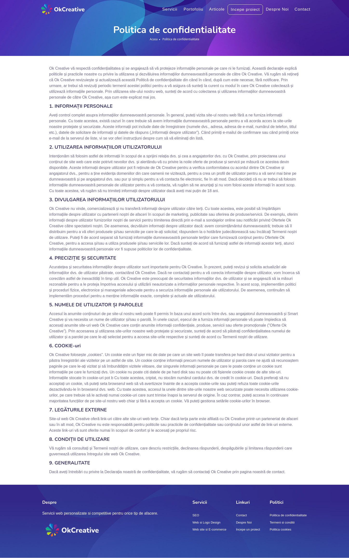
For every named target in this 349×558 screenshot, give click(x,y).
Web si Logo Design (207, 522)
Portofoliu (193, 9)
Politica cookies (280, 529)
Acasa (154, 39)
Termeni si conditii (282, 522)
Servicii (169, 9)
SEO (196, 515)
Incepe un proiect (248, 529)
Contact (302, 9)
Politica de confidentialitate (288, 515)
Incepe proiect (245, 9)
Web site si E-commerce (210, 529)
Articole (217, 9)
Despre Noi (277, 9)
